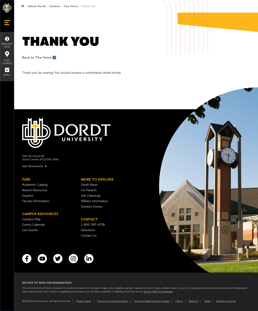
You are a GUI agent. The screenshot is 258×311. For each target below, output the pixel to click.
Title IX (179, 301)
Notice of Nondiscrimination (112, 301)
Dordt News (89, 185)
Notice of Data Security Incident (151, 301)
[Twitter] (57, 258)
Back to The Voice (39, 57)
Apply (7, 72)
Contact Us (89, 235)
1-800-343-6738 (93, 225)
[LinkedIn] (89, 258)
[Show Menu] (7, 22)
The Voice (71, 6)
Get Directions (35, 166)
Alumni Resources (34, 190)
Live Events (30, 230)
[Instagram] (73, 258)
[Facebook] (26, 258)
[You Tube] (42, 258)
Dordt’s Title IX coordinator (158, 291)
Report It (193, 301)
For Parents (89, 190)
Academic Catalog (34, 185)
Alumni (55, 6)
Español (27, 195)
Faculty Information (35, 201)
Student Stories (91, 206)
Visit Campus (7, 58)
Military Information (94, 201)
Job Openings (91, 195)
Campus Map (31, 219)
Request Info (7, 42)
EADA (207, 301)
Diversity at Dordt (226, 301)
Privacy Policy (83, 301)
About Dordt (37, 6)
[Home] (23, 6)
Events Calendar (33, 225)
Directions (88, 230)
